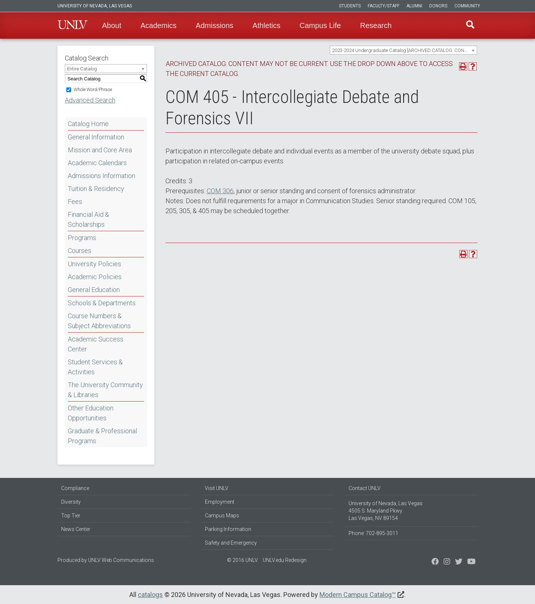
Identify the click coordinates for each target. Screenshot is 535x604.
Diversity (71, 502)
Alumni (414, 5)
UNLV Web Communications (121, 560)
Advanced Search (90, 100)
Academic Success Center (95, 344)
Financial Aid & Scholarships (88, 219)
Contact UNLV (365, 488)
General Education (94, 290)
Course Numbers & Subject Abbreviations (99, 321)
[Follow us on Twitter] (447, 562)
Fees (75, 201)
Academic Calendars (97, 163)
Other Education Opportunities (90, 413)
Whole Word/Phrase (93, 89)
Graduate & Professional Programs (102, 436)
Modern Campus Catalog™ (357, 594)
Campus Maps (222, 515)
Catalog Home (88, 124)
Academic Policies (95, 277)
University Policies (94, 264)
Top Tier (70, 515)
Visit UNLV (216, 488)
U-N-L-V (72, 25)
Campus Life (320, 25)
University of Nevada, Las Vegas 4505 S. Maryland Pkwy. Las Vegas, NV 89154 (386, 510)
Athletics (266, 25)
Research (376, 25)
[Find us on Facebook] (435, 562)
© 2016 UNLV (242, 560)
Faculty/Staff (383, 5)
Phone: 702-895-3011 (373, 533)
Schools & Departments (102, 303)
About (111, 25)
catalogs (150, 594)
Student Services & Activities (95, 367)
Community (467, 5)
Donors (438, 5)
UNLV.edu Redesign (285, 560)
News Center (75, 529)
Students (350, 5)
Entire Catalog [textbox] (82, 69)
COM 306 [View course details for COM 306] (220, 191)
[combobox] (403, 50)
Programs (82, 238)
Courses (79, 250)
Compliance (75, 488)
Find (470, 25)
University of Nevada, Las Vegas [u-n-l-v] (94, 5)
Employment (219, 502)
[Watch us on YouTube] (471, 562)
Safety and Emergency (231, 543)
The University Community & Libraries (105, 390)
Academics (158, 25)
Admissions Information (101, 176)
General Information (96, 137)
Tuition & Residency (96, 188)
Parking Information (228, 529)
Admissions (214, 25)
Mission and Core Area (100, 150)
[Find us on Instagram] (458, 562)
